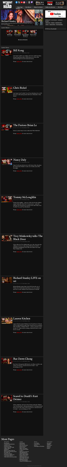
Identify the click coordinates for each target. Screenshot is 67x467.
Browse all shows (23, 39)
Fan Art (36, 445)
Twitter (49, 447)
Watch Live (48, 22)
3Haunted (6, 449)
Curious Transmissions (9, 444)
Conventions (37, 444)
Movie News (22, 447)
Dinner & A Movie (23, 448)
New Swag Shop (59, 24)
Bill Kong (9, 34)
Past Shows (28, 7)
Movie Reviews (23, 446)
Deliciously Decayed (24, 457)
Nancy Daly (33, 34)
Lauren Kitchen (21, 318)
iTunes (47, 24)
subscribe (19, 61)
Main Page (20, 7)
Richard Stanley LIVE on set (27, 279)
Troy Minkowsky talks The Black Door (28, 238)
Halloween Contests (24, 451)
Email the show (59, 22)
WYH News (22, 443)
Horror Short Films (24, 454)
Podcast (52, 22)
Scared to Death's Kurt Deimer (25, 398)
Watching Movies (23, 452)
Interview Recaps (24, 445)
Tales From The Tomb (9, 447)
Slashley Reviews (23, 455)
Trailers (21, 450)
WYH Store (49, 445)
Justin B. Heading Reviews (25, 461)
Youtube (49, 444)
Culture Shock (7, 448)
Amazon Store (52, 24)
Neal (28, 52)
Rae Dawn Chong (22, 359)
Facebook (49, 443)
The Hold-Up (7, 452)
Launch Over (7, 445)
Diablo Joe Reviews (50, 7)
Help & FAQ (22, 444)
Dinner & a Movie (38, 7)
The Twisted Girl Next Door (10, 451)
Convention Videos (8, 455)
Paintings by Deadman (39, 446)
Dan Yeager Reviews (24, 458)
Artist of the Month (24, 449)
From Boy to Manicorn (9, 454)
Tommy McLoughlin (24, 197)
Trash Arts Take (7, 446)
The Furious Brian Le (25, 35)
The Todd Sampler (24, 460)
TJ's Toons (36, 443)
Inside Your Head (8, 453)
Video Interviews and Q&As (10, 457)
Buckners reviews (24, 459)
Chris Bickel (17, 34)
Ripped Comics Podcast (9, 450)
